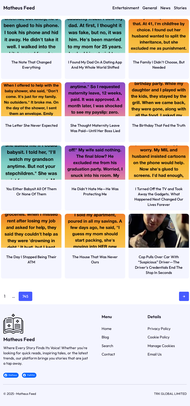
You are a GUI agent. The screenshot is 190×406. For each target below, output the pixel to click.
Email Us (155, 354)
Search (107, 345)
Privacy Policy (159, 328)
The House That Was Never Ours (95, 259)
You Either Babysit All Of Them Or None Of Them (31, 191)
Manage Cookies (161, 345)
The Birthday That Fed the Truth (158, 125)
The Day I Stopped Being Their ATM (31, 259)
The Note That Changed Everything (31, 65)
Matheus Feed (19, 8)
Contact (108, 354)
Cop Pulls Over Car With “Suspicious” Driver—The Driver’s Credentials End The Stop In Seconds (159, 264)
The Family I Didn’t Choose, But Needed (159, 65)
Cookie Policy (159, 337)
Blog (105, 337)
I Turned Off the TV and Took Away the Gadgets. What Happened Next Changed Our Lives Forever (158, 196)
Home (107, 328)
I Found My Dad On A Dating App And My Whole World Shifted (95, 65)
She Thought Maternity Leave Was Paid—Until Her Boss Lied (95, 128)
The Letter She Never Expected (31, 125)
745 (25, 296)
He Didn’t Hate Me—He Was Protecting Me (95, 191)
